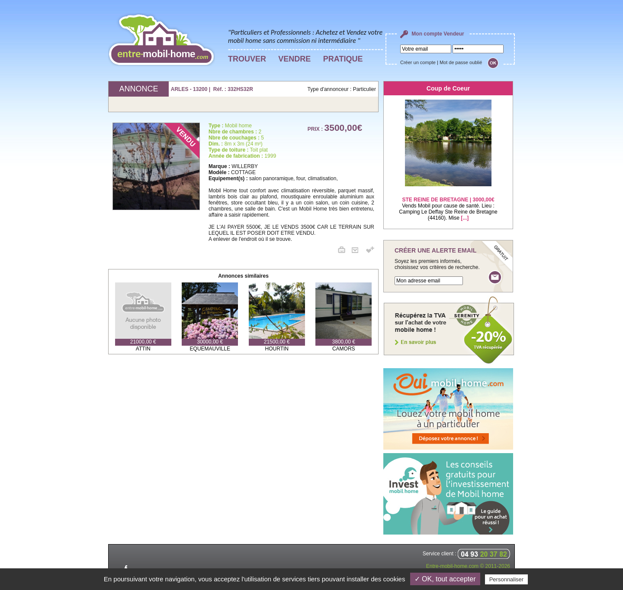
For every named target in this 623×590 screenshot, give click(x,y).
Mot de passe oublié (461, 62)
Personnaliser (506, 579)
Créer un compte (418, 62)
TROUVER (247, 59)
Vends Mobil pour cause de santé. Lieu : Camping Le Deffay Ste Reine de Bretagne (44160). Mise (448, 203)
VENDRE (294, 59)
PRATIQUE (343, 59)
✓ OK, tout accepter (445, 579)
